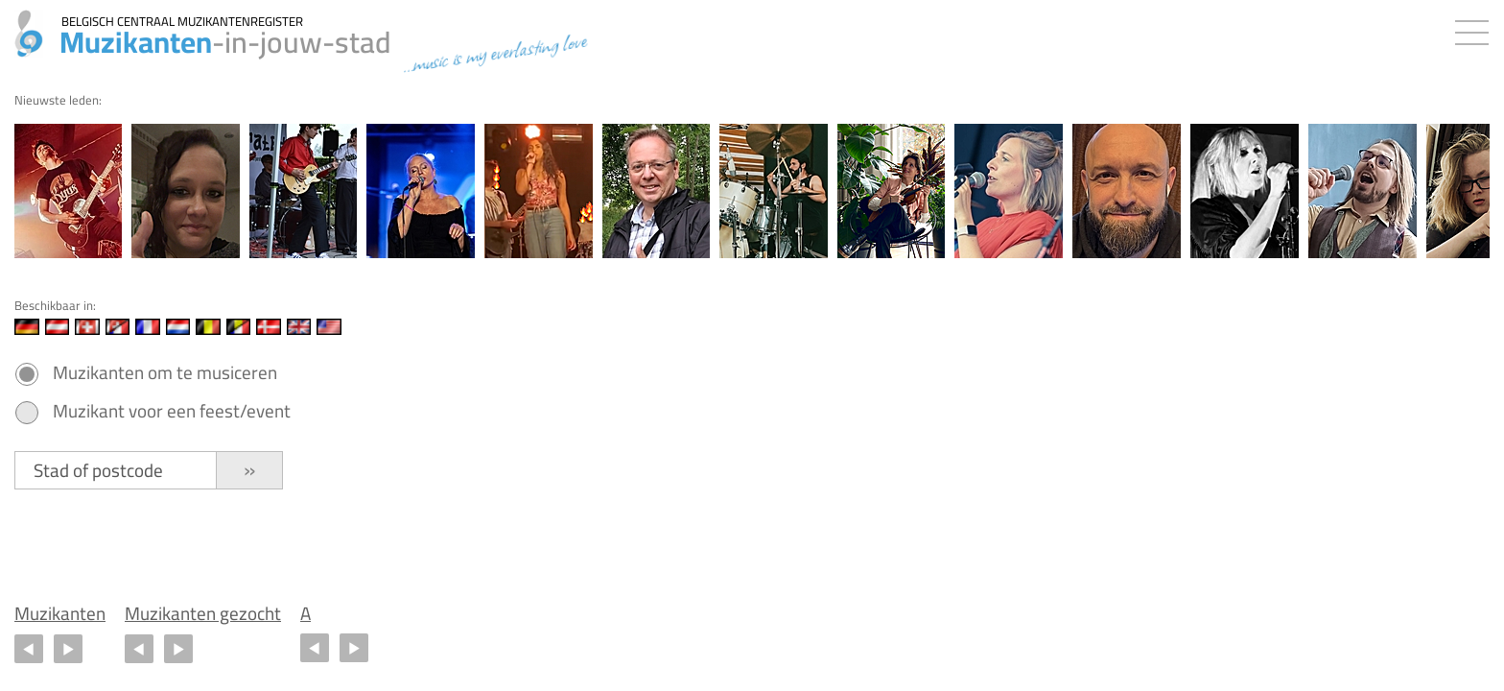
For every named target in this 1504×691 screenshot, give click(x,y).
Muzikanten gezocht (203, 614)
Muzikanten (60, 614)
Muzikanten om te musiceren (165, 373)
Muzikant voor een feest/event (172, 411)
